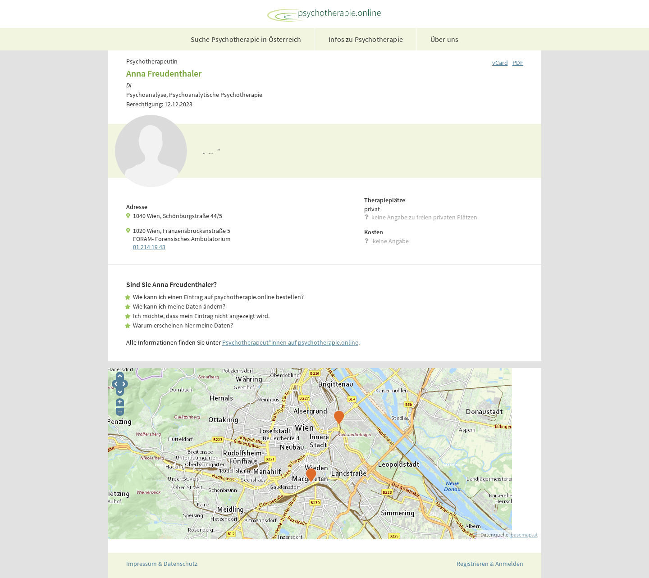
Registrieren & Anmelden (490, 564)
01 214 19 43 (149, 247)
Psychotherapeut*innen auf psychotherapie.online (290, 342)
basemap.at (524, 534)
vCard (500, 63)
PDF (517, 63)
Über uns (444, 39)
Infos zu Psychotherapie (366, 39)
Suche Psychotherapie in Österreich (246, 39)
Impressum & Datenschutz (161, 564)
